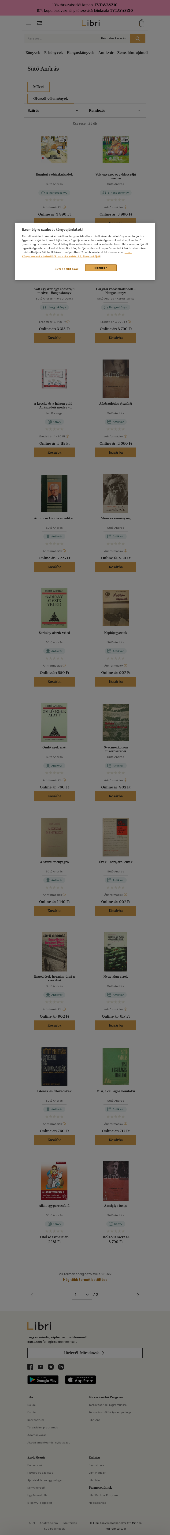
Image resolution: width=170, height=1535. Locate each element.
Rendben (100, 267)
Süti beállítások (67, 268)
